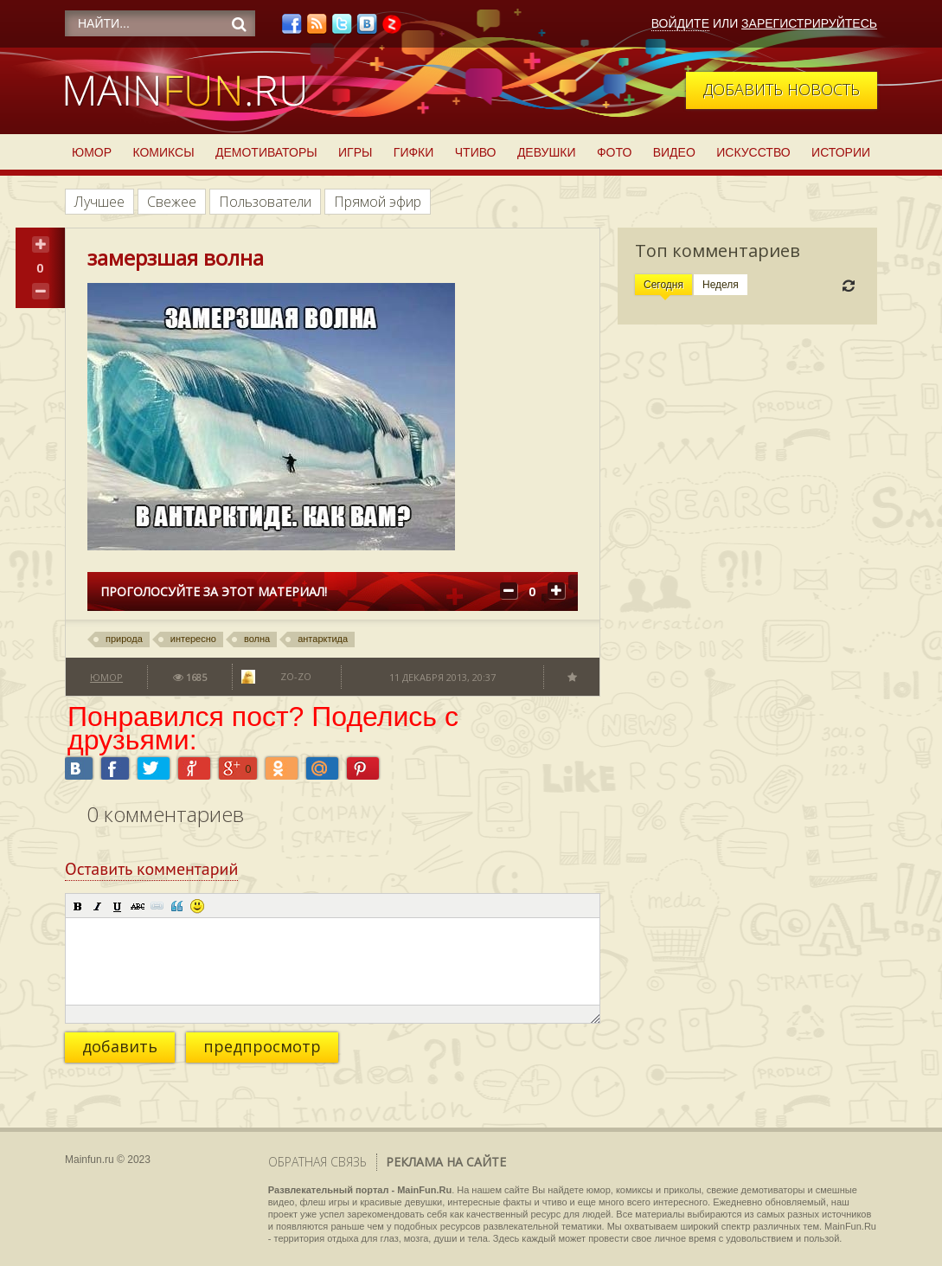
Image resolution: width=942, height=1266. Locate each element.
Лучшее (99, 201)
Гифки (414, 152)
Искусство (753, 152)
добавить (119, 1046)
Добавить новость (781, 89)
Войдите (680, 23)
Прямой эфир (377, 201)
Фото (614, 152)
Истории (840, 152)
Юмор (92, 152)
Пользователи (265, 201)
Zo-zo (295, 676)
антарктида (323, 638)
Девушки (546, 152)
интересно (193, 638)
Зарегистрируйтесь (809, 23)
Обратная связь (317, 1162)
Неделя (720, 285)
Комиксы (163, 152)
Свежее (171, 201)
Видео (674, 152)
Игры (355, 152)
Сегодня (663, 285)
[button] (77, 906)
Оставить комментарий (151, 869)
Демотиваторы (266, 152)
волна (257, 638)
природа (124, 638)
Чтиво (476, 152)
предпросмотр (262, 1046)
